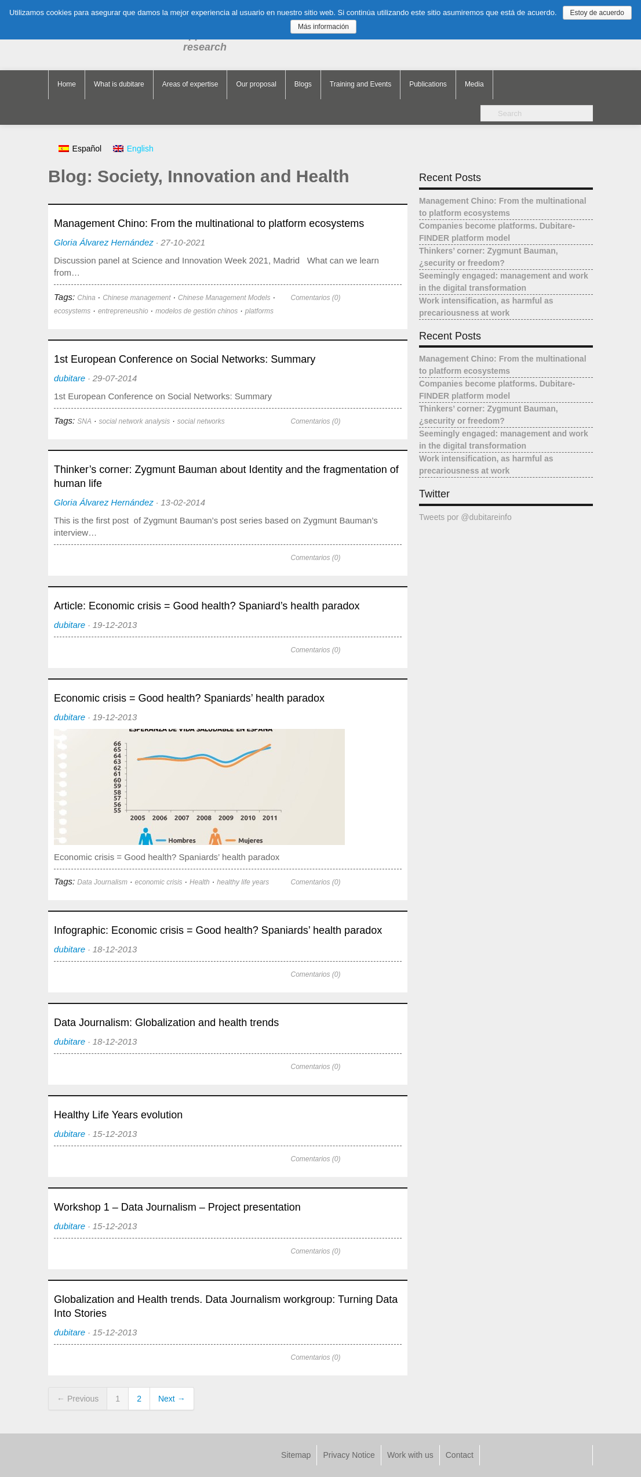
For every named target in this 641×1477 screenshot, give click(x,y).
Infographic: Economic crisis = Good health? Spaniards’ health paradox (218, 930)
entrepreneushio (123, 311)
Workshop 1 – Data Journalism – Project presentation (177, 1207)
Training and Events (360, 84)
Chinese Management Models (224, 298)
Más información (323, 27)
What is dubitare (119, 84)
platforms (259, 311)
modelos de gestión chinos (196, 311)
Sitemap (296, 1455)
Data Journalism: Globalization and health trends (166, 1022)
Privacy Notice (348, 1455)
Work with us (410, 1455)
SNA (84, 421)
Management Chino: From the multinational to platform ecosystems (209, 223)
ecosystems (72, 311)
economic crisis (159, 882)
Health (200, 882)
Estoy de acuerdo (597, 13)
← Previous (78, 1398)
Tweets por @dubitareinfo (465, 517)
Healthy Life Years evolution (118, 1115)
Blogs (303, 84)
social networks (201, 421)
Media (474, 84)
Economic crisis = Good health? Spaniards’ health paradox (189, 698)
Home (66, 84)
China (86, 298)
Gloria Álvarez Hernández (104, 242)
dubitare (69, 378)
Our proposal (256, 84)
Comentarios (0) (315, 298)
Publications (428, 84)
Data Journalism (102, 882)
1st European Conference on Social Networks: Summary (184, 359)
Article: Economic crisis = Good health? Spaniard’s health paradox (206, 606)
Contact (460, 1455)
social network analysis (134, 421)
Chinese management (136, 298)
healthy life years (243, 882)
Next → (171, 1398)
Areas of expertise (190, 84)
